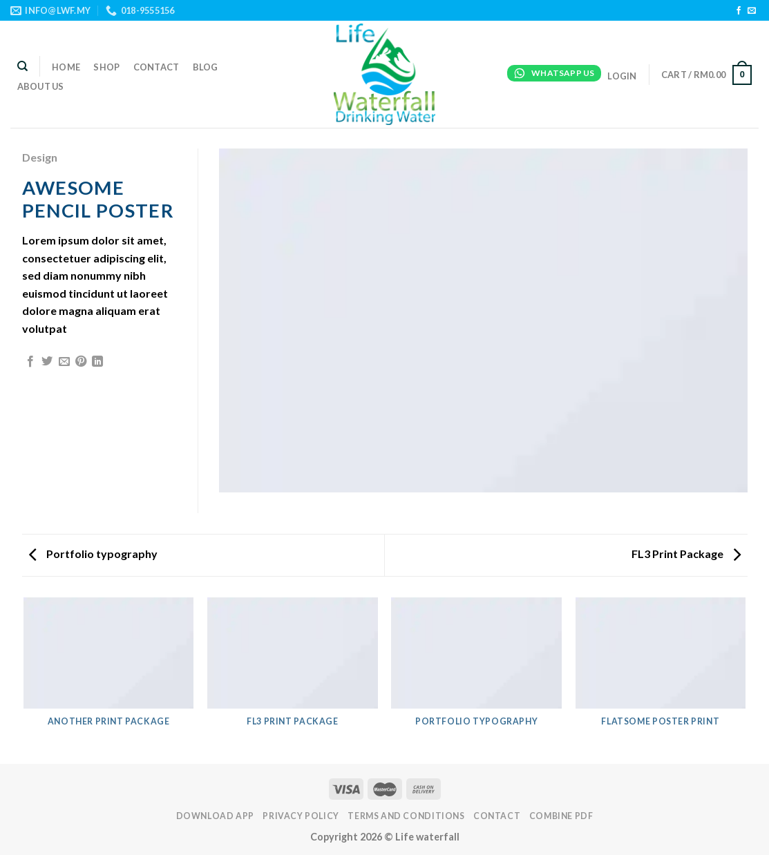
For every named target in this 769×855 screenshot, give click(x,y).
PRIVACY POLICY (301, 816)
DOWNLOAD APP (215, 816)
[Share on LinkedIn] (97, 362)
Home (66, 67)
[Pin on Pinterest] (80, 362)
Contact (156, 67)
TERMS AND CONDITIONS (406, 816)
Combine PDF (561, 816)
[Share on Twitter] (47, 362)
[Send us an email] (752, 11)
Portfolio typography (93, 553)
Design (39, 157)
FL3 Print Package (686, 553)
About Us (40, 86)
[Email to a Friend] (64, 362)
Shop (106, 67)
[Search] (22, 66)
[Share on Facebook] (30, 362)
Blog (205, 67)
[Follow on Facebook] (738, 11)
